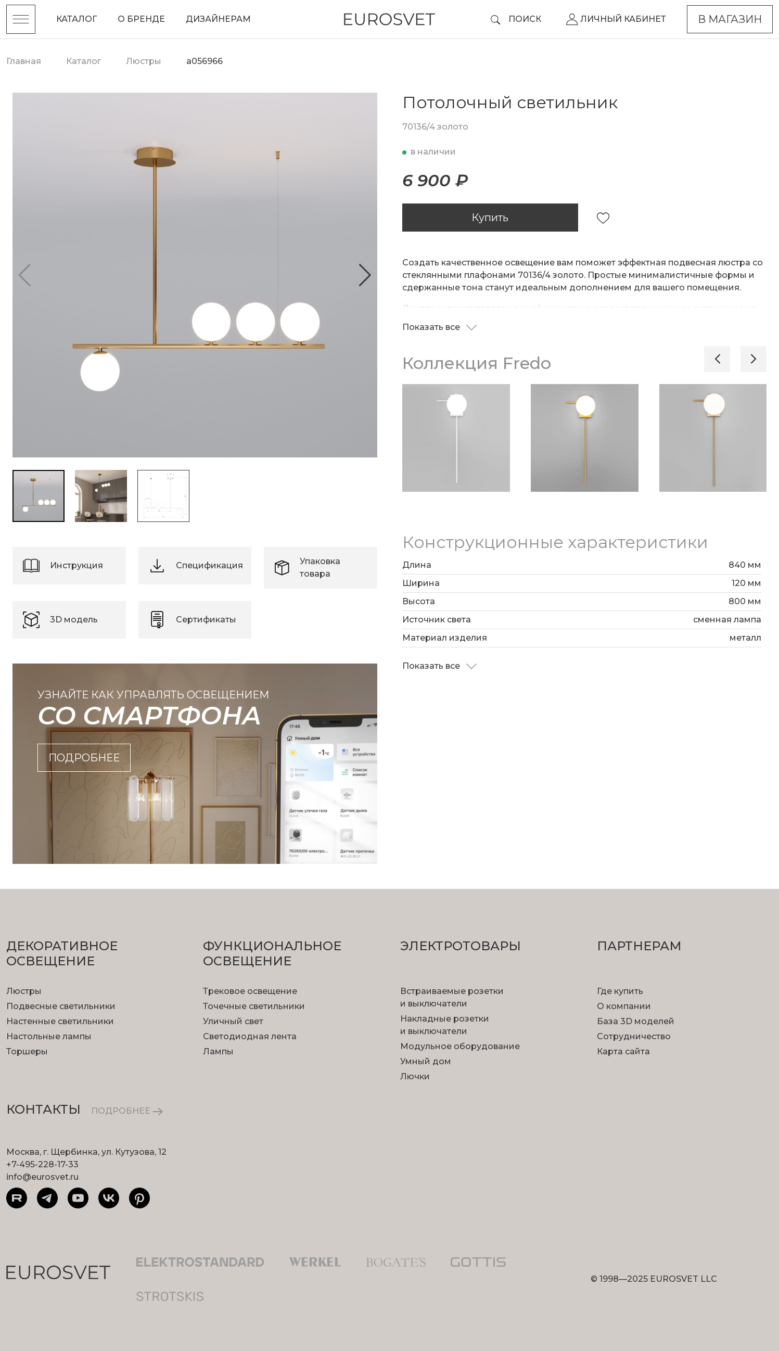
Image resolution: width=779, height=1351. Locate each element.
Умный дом (425, 1061)
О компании (624, 1006)
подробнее (84, 757)
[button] (365, 275)
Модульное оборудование (460, 1046)
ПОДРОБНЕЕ (127, 1111)
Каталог (76, 19)
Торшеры (27, 1051)
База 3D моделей (635, 1021)
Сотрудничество (634, 1036)
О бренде (141, 19)
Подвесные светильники (61, 1006)
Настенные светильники (60, 1021)
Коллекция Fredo (476, 363)
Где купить (620, 991)
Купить (489, 217)
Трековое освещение (250, 991)
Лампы (218, 1051)
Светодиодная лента (250, 1036)
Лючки (415, 1076)
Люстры (24, 991)
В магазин (730, 19)
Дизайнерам (218, 19)
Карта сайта (623, 1051)
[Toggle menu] (20, 19)
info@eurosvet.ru (42, 1177)
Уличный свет (233, 1021)
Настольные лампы (49, 1036)
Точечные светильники (254, 1006)
